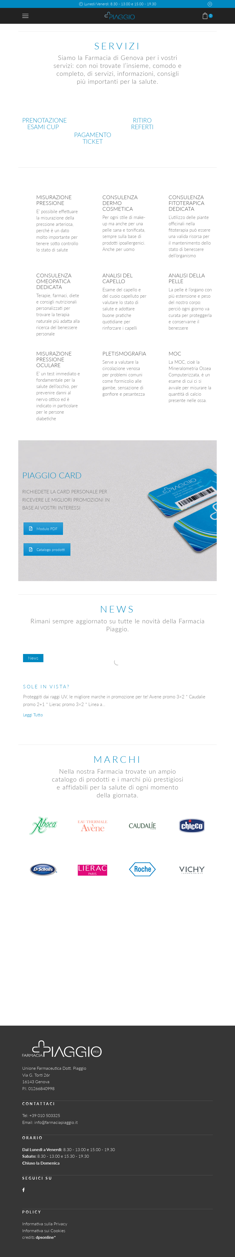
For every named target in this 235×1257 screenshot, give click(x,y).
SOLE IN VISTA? (46, 686)
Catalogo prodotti (47, 549)
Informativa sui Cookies (43, 1230)
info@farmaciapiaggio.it (56, 1122)
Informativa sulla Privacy (44, 1223)
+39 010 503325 (44, 1115)
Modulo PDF (43, 528)
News (33, 657)
